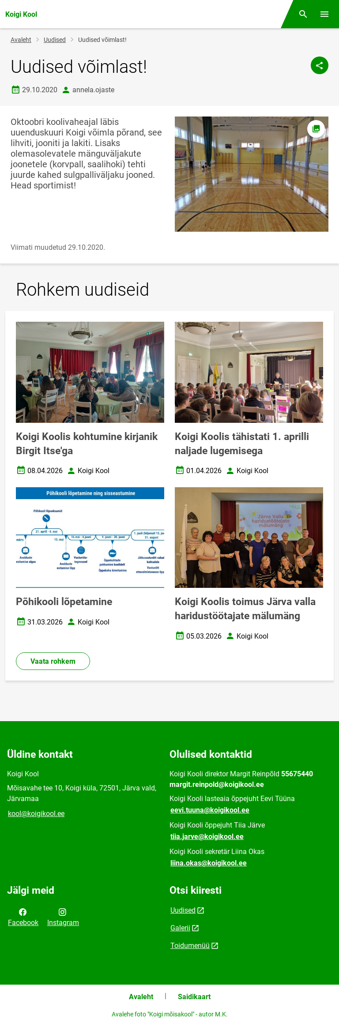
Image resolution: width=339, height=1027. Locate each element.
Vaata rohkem (52, 661)
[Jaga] (319, 65)
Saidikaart (194, 997)
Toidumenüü (190, 945)
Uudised (55, 39)
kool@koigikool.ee (36, 813)
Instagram (63, 916)
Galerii (180, 928)
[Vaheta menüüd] (324, 14)
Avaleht (21, 39)
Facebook (23, 916)
